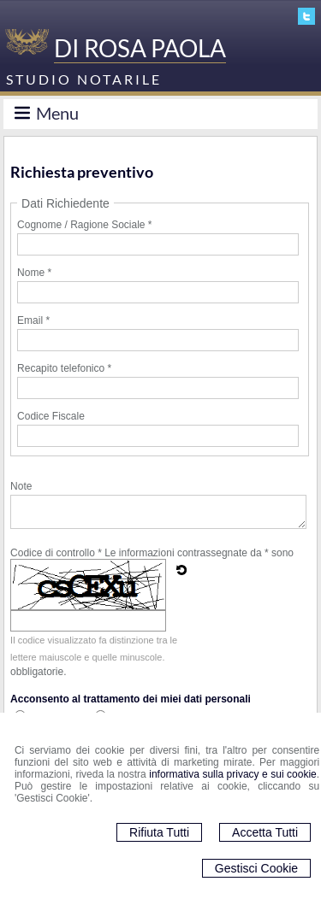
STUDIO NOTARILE (84, 79)
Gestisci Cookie (256, 868)
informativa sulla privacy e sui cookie (233, 774)
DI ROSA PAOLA (140, 47)
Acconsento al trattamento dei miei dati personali (130, 699)
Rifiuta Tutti (159, 832)
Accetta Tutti (265, 832)
